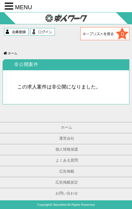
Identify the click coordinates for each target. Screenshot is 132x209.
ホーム (10, 53)
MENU (23, 7)
